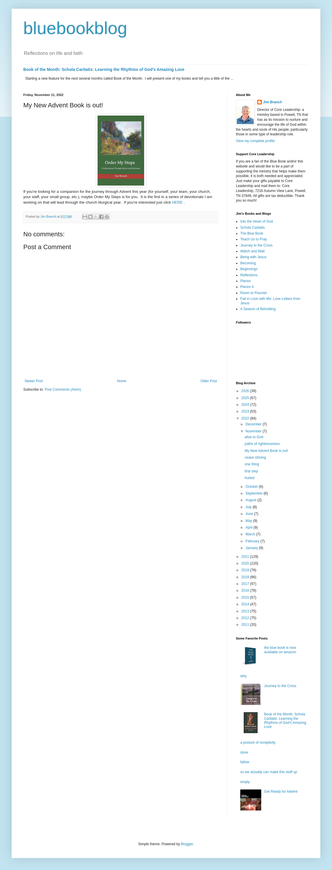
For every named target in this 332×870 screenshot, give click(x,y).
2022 (245, 418)
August (251, 500)
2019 (245, 570)
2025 (245, 398)
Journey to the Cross (256, 245)
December (254, 424)
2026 (245, 391)
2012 (245, 618)
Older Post (208, 381)
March (251, 534)
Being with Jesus (253, 257)
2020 (245, 563)
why (243, 676)
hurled (249, 478)
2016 (245, 590)
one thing (252, 464)
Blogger (187, 844)
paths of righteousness (262, 444)
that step (251, 471)
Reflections (248, 275)
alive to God (254, 437)
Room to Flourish (253, 293)
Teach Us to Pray (253, 239)
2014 (245, 604)
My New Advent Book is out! (266, 451)
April (249, 527)
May (249, 521)
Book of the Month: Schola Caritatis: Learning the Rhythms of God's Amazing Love (103, 69)
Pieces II (247, 287)
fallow (244, 762)
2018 (245, 577)
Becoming (248, 263)
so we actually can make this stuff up (268, 772)
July (249, 507)
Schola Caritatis (252, 228)
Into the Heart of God (256, 221)
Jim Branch (272, 102)
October (252, 487)
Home (121, 381)
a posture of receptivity (258, 742)
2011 (245, 625)
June (250, 514)
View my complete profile (255, 141)
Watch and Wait (252, 251)
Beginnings (248, 269)
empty (245, 782)
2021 (245, 557)
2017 (245, 584)
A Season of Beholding (258, 309)
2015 (245, 597)
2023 (245, 411)
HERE (177, 202)
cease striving (255, 457)
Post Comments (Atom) (63, 389)
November (254, 431)
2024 (245, 405)
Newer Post (34, 381)
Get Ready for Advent (281, 791)
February (253, 541)
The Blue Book (251, 233)
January (252, 548)
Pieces (245, 281)
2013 (245, 611)
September (255, 493)
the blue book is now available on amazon (280, 650)
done (244, 752)
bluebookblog (75, 28)
